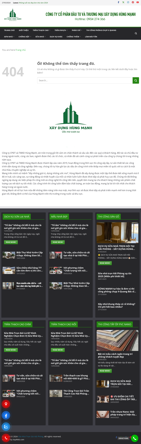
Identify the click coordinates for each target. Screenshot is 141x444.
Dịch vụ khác (56, 36)
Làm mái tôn (91, 36)
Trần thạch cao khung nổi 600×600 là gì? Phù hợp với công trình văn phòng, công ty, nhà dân (76, 377)
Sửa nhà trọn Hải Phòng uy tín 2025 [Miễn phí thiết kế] (114, 275)
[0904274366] (134, 438)
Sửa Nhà (40, 36)
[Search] (136, 33)
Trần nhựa (61, 30)
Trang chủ (9, 30)
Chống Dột (25, 36)
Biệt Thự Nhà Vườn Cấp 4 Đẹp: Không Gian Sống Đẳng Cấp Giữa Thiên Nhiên (29, 254)
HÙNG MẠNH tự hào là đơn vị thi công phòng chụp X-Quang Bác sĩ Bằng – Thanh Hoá (116, 290)
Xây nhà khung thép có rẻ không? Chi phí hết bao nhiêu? (116, 305)
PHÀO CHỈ (77, 30)
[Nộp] (136, 80)
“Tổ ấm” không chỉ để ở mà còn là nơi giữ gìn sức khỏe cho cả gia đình (22, 226)
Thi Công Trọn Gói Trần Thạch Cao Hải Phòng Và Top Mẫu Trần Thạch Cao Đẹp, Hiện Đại (77, 392)
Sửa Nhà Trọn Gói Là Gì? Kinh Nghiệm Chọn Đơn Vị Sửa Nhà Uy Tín (22, 334)
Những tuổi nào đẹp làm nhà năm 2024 (33, 3)
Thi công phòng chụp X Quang (101, 30)
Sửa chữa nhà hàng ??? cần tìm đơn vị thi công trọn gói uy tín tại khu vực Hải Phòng (29, 269)
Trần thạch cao (41, 30)
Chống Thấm (74, 36)
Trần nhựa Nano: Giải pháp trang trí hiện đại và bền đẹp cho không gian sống (122, 413)
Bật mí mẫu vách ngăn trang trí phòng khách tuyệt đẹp (115, 355)
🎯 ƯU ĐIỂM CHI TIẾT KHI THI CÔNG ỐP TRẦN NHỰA (123, 398)
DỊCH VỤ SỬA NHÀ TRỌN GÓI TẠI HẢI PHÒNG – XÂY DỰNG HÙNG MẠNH (116, 247)
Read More (11, 242)
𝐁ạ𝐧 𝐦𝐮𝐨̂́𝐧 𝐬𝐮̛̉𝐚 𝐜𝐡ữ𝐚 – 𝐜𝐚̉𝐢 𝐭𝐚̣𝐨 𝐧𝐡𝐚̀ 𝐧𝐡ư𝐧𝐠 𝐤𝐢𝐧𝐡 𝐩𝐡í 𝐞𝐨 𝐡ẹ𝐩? (29, 284)
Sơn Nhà (9, 36)
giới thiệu (24, 30)
